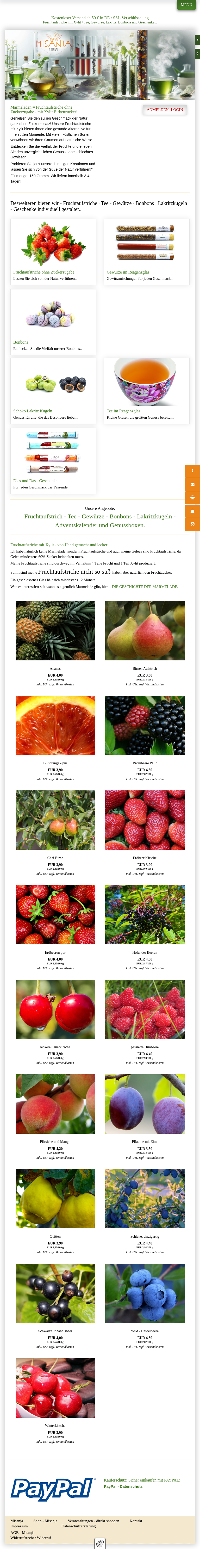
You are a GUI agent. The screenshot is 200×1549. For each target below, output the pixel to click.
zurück (197, 54)
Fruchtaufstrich (43, 516)
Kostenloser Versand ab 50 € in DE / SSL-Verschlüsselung (100, 18)
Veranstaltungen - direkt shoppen (93, 1521)
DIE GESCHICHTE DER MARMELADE (144, 587)
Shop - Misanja (45, 1521)
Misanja (16, 1521)
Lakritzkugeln (154, 516)
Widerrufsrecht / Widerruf (30, 1538)
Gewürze (93, 516)
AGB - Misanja (22, 1533)
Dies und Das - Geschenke (53, 461)
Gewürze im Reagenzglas (146, 252)
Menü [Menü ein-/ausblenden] (186, 5)
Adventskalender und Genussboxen (99, 525)
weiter (197, 40)
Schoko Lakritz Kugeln (53, 391)
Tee (72, 516)
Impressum (19, 1526)
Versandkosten (65, 684)
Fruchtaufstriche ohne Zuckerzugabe (53, 252)
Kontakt (136, 1521)
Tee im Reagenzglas (146, 391)
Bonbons (53, 322)
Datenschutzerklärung (78, 1526)
